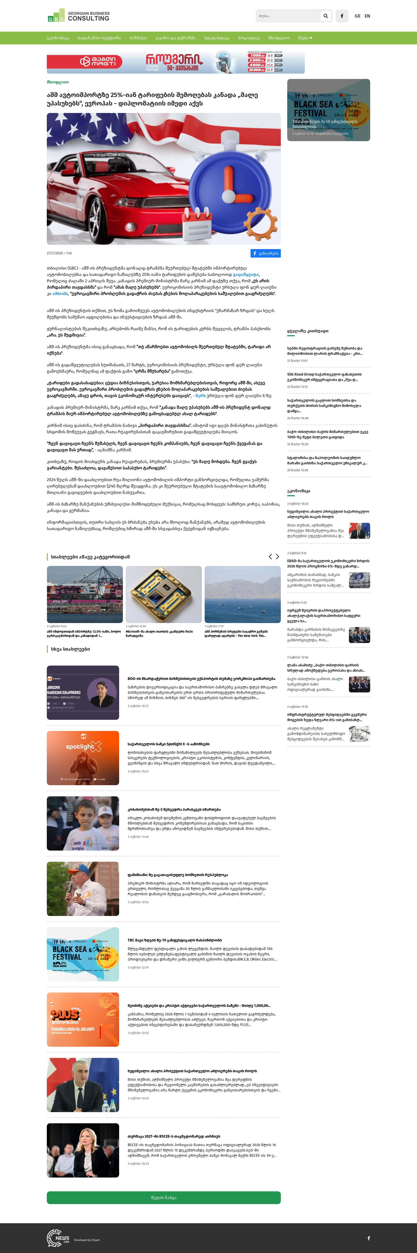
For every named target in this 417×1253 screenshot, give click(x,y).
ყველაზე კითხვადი (307, 330)
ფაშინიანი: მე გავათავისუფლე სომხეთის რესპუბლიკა (178, 875)
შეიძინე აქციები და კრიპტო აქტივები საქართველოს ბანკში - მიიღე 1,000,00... (199, 1005)
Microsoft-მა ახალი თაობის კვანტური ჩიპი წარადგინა (159, 634)
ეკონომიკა (58, 37)
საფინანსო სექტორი (99, 37)
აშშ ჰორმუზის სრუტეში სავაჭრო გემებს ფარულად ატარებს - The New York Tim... (236, 634)
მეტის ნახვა (164, 1197)
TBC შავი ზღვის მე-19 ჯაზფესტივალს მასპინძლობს (175, 940)
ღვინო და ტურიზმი (176, 37)
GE (357, 16)
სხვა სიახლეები (70, 649)
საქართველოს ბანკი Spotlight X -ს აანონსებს (169, 744)
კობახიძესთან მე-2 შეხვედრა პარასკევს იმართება (174, 809)
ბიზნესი (138, 37)
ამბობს (60, 293)
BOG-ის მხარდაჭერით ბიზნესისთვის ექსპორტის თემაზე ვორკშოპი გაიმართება (201, 678)
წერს (200, 395)
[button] (270, 557)
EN (367, 16)
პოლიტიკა (249, 37)
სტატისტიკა (217, 37)
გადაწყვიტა (246, 274)
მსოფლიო (279, 37)
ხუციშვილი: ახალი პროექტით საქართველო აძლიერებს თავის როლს (192, 1071)
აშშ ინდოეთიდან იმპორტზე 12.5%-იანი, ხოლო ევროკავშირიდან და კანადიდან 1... (84, 634)
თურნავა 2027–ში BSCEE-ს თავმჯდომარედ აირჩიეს (174, 1136)
